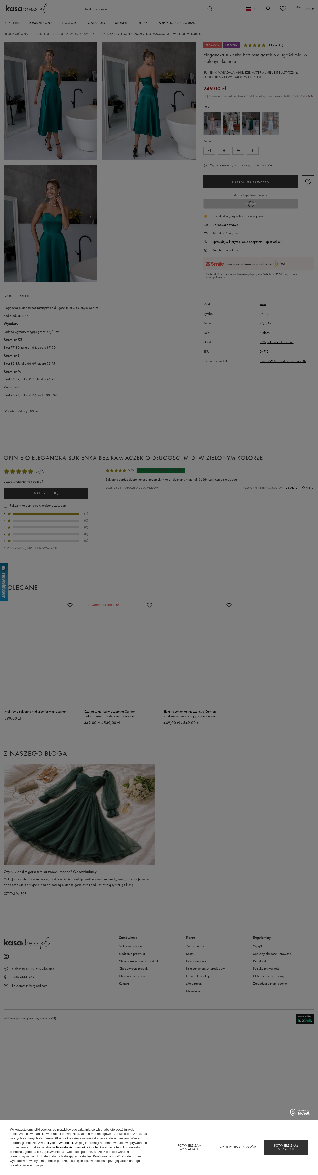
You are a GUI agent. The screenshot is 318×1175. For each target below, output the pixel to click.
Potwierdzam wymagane (190, 1147)
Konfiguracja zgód (238, 1147)
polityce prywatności (58, 1143)
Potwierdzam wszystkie (286, 1147)
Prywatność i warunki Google (77, 1147)
